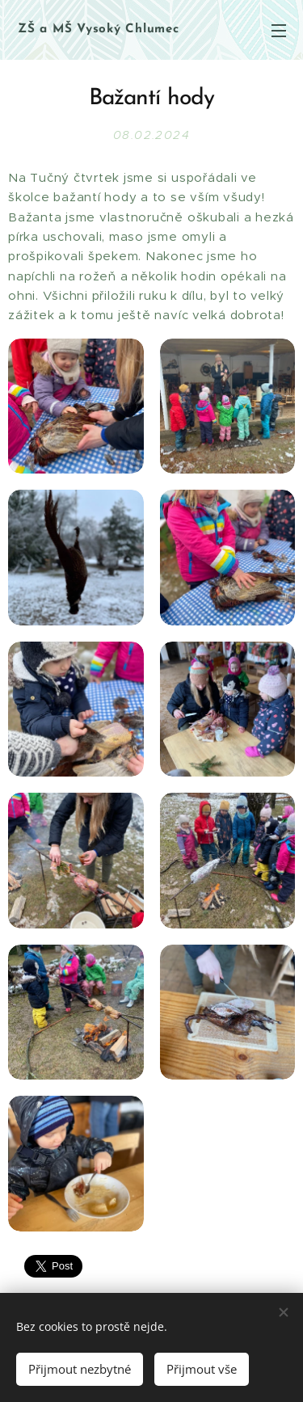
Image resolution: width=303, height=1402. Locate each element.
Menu (278, 31)
